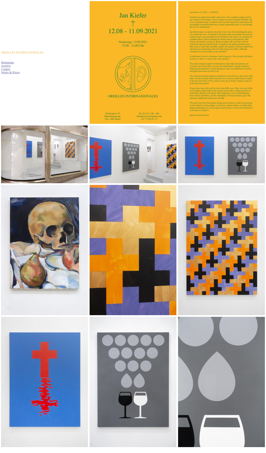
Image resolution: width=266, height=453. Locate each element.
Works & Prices (10, 72)
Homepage (7, 62)
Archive (6, 65)
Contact (5, 69)
